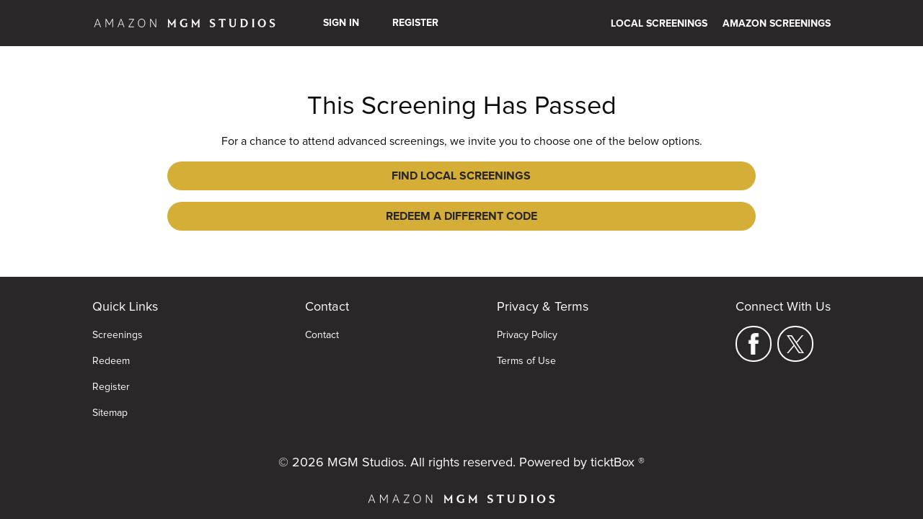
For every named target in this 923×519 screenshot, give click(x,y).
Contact (322, 314)
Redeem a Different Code (566, 176)
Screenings (117, 314)
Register (415, 23)
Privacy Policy (527, 314)
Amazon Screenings (777, 24)
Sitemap (110, 391)
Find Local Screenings (356, 176)
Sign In (341, 23)
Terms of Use (526, 339)
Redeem (111, 339)
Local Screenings (659, 24)
